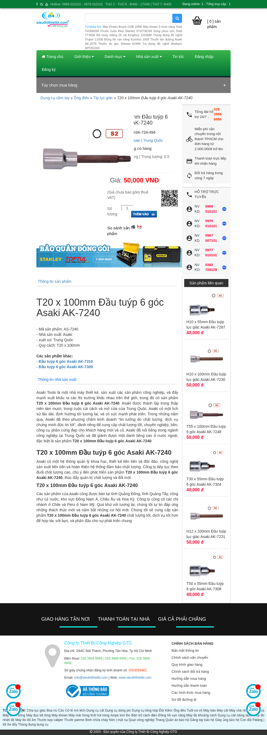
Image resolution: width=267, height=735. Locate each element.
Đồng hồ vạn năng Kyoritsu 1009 (126, 39)
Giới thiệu (84, 56)
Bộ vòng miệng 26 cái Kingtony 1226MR (124, 35)
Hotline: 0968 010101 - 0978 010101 (76, 4)
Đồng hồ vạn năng (171, 715)
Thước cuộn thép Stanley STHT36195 (126, 31)
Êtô (161, 710)
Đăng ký (49, 69)
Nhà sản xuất (149, 56)
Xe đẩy (12, 724)
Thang (160, 720)
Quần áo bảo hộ (177, 720)
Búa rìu (52, 710)
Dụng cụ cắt (95, 710)
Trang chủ (52, 56)
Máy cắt (222, 710)
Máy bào (209, 710)
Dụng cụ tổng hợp (145, 710)
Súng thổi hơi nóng (95, 715)
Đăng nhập (204, 56)
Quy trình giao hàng (187, 664)
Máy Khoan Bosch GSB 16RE (122, 26)
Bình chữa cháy (96, 720)
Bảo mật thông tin (185, 650)
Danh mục (115, 56)
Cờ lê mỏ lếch (75, 710)
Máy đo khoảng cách (201, 715)
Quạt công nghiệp (142, 720)
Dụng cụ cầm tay (55, 98)
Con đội (246, 720)
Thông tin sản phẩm (54, 281)
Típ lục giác (103, 98)
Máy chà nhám (240, 710)
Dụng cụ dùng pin (118, 710)
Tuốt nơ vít (195, 710)
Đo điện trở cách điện (141, 715)
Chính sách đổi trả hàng (190, 672)
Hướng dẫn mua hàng (189, 679)
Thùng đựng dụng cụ (33, 724)
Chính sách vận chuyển (190, 657)
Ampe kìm (117, 715)
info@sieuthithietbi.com (91, 677)
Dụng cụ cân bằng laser (235, 715)
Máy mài (75, 715)
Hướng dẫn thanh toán (189, 686)
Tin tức (178, 56)
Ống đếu (179, 710)
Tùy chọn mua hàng (59, 85)
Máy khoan (59, 715)
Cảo (61, 710)
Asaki (135, 140)
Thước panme (74, 720)
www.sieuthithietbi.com (135, 677)
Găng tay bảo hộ (202, 720)
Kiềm (168, 710)
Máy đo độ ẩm (25, 720)
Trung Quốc (153, 140)
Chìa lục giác (36, 710)
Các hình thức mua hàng (191, 693)
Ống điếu (81, 98)
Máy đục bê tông (38, 715)
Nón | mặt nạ (118, 720)
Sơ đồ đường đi (184, 700)
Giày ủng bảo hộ (227, 720)
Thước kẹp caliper (50, 720)
